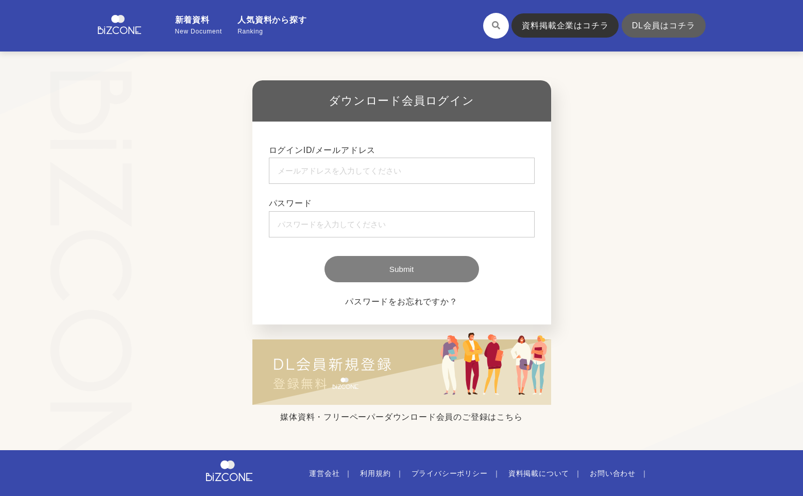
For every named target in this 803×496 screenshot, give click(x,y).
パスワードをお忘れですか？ (401, 301)
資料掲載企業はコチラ (565, 25)
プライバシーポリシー (450, 473)
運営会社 (324, 473)
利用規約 (375, 473)
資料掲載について (538, 473)
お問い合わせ (613, 473)
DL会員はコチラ (663, 25)
